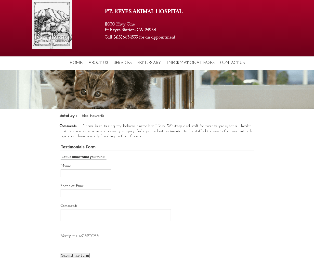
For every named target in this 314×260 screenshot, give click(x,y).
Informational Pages (190, 63)
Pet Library (149, 63)
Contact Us (232, 63)
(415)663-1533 (125, 37)
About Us (98, 63)
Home (76, 63)
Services (122, 63)
